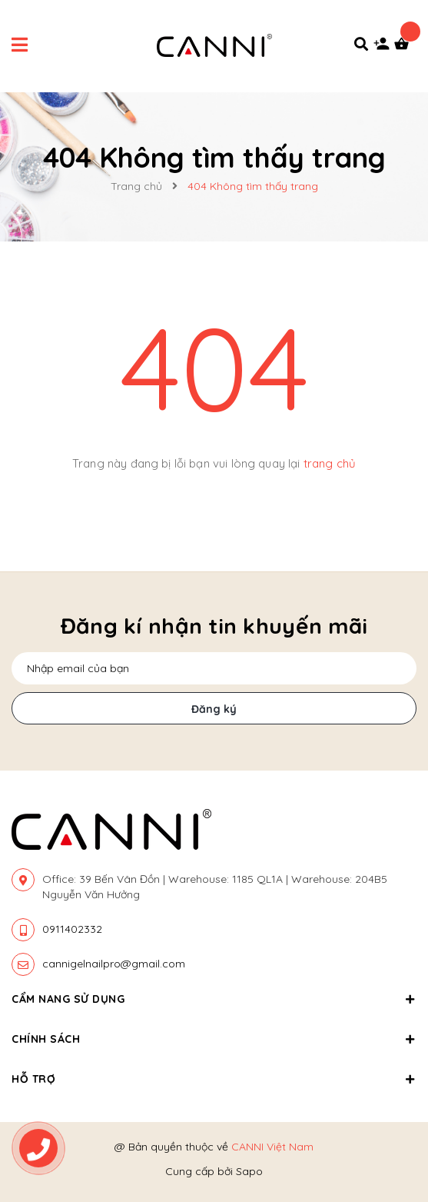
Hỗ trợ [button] (214, 1079)
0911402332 (72, 929)
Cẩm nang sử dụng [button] (214, 999)
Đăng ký (214, 709)
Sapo (249, 1171)
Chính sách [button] (214, 1039)
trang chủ (330, 463)
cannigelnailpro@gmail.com (113, 964)
